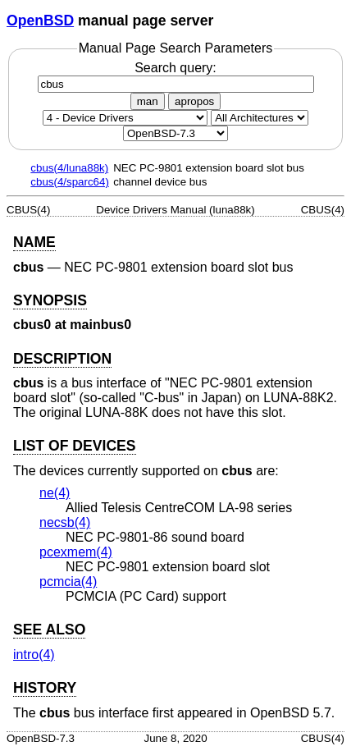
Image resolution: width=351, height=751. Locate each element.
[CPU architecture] (259, 118)
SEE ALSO (49, 629)
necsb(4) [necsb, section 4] (64, 522)
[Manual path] (175, 133)
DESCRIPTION (62, 358)
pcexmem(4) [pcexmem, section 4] (75, 552)
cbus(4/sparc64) (69, 182)
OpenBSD (40, 20)
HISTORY (44, 688)
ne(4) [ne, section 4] (54, 493)
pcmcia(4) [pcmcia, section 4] (68, 581)
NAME (34, 242)
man (147, 101)
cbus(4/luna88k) (69, 168)
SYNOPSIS (50, 300)
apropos (194, 101)
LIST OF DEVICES (74, 445)
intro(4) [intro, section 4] (34, 655)
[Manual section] (125, 118)
